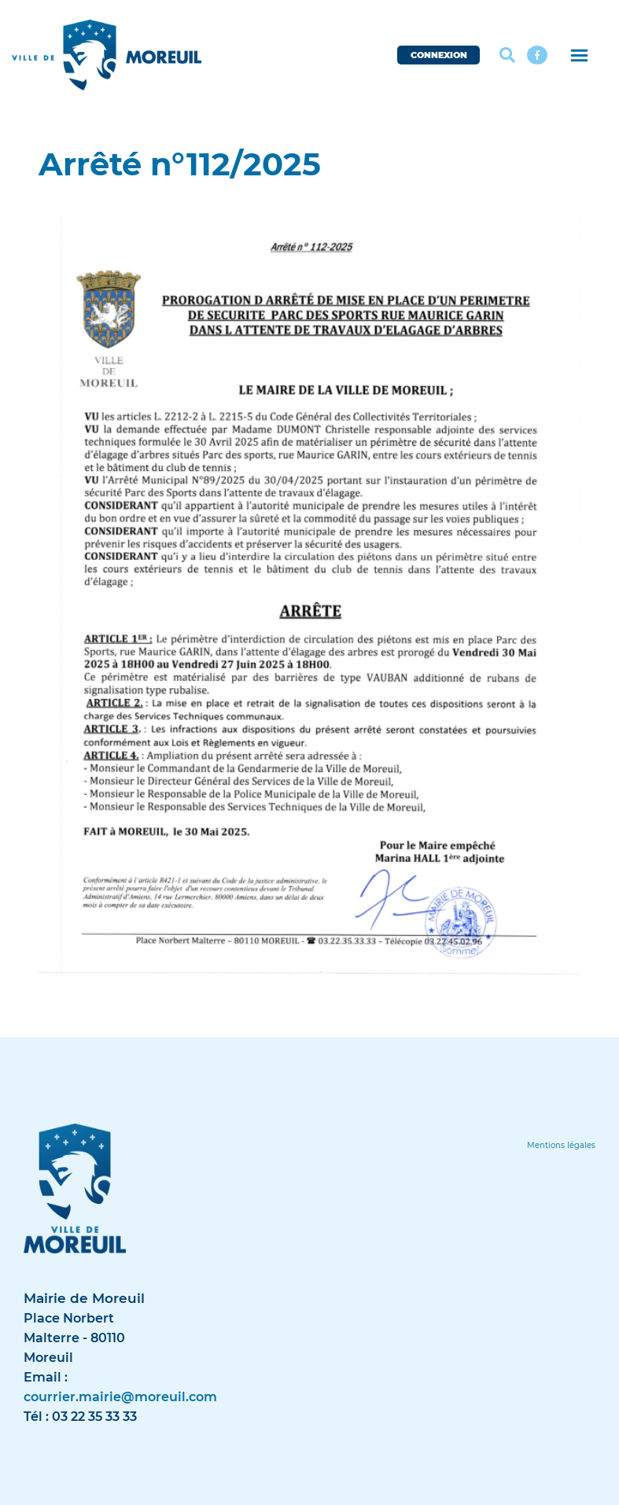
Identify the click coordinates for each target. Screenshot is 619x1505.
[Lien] (561, 1145)
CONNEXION (439, 55)
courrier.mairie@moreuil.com (120, 1396)
